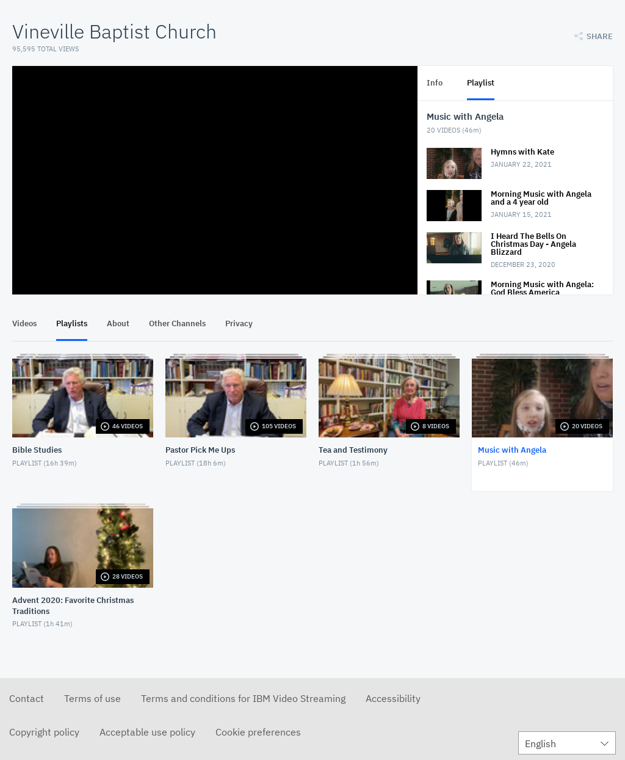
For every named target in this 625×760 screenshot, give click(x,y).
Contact (26, 698)
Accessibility (393, 698)
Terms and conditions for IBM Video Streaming (243, 698)
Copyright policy (44, 732)
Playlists (71, 323)
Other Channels (177, 323)
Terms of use (92, 698)
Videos (24, 323)
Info (435, 83)
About (118, 323)
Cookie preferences (258, 732)
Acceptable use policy (147, 732)
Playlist (480, 83)
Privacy (239, 323)
